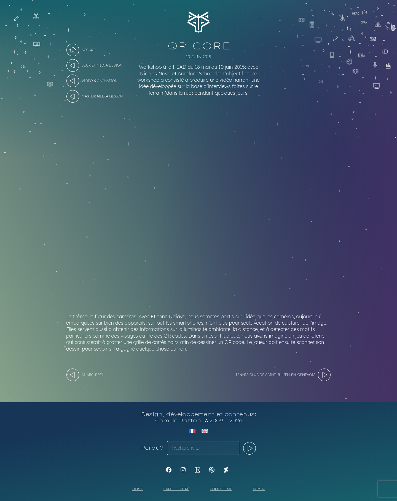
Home (137, 489)
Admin (259, 489)
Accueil (89, 49)
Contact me (221, 489)
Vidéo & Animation (100, 80)
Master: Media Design (102, 96)
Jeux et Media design (102, 65)
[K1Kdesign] (169, 470)
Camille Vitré (176, 489)
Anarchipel (93, 374)
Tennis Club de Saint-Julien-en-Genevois (275, 374)
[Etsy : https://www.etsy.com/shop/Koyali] (197, 470)
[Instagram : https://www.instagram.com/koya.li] (183, 470)
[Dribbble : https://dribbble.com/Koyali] (212, 470)
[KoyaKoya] (226, 470)
